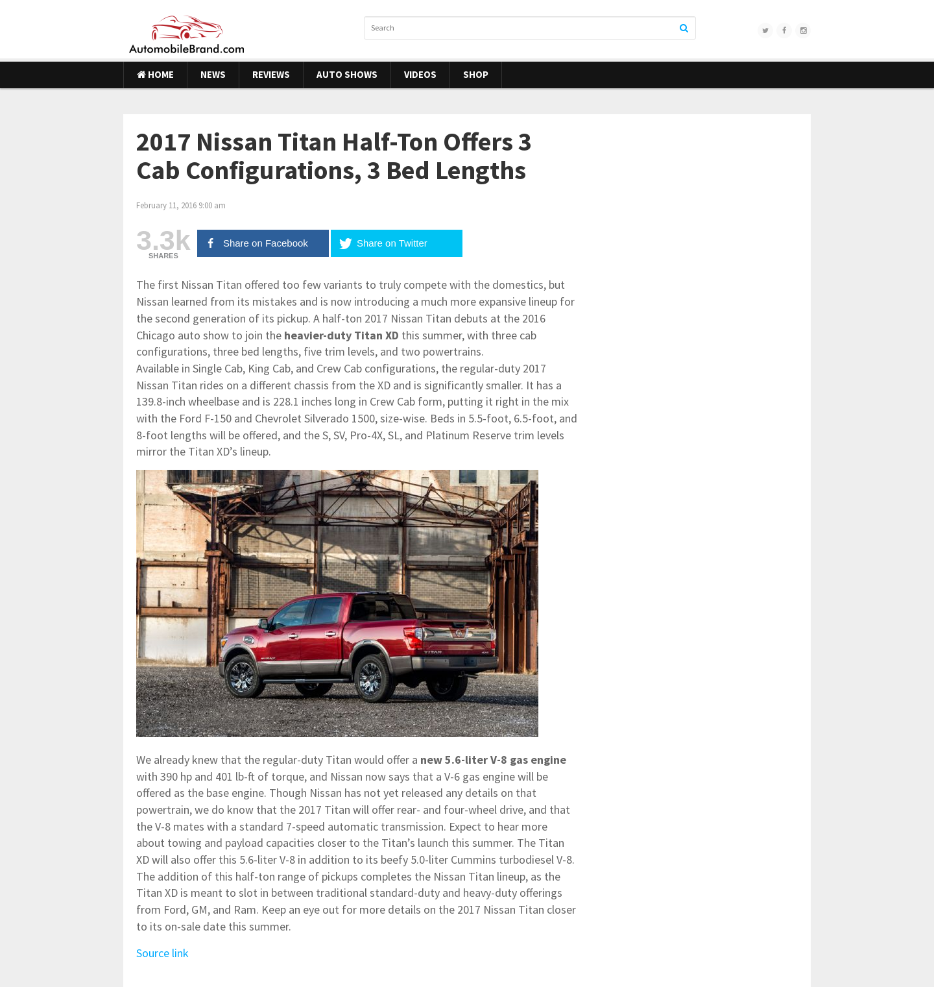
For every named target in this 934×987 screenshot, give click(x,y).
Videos (420, 74)
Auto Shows (347, 74)
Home (155, 74)
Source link (162, 952)
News (213, 74)
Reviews (271, 74)
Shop (475, 74)
